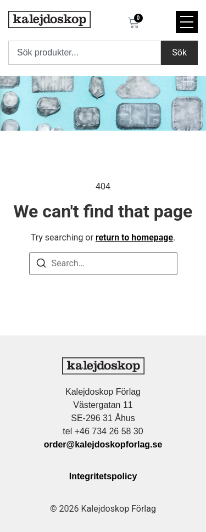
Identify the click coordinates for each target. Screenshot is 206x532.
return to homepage (134, 237)
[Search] (41, 265)
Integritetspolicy (103, 476)
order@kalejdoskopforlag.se (103, 444)
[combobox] (84, 53)
